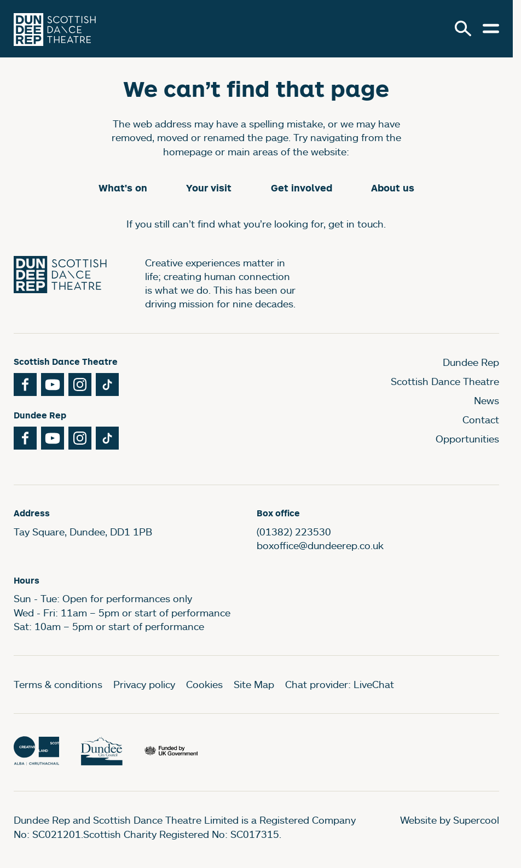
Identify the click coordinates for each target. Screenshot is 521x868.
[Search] (463, 28)
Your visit (208, 188)
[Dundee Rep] (55, 28)
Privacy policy (144, 684)
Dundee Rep (471, 362)
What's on (123, 188)
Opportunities (467, 439)
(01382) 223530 (294, 532)
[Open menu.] (491, 28)
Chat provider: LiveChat (339, 684)
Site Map (254, 684)
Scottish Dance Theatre (445, 381)
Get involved (301, 188)
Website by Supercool (449, 820)
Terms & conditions (58, 684)
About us (392, 188)
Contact (480, 419)
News (486, 400)
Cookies (204, 684)
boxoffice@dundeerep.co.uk (320, 545)
